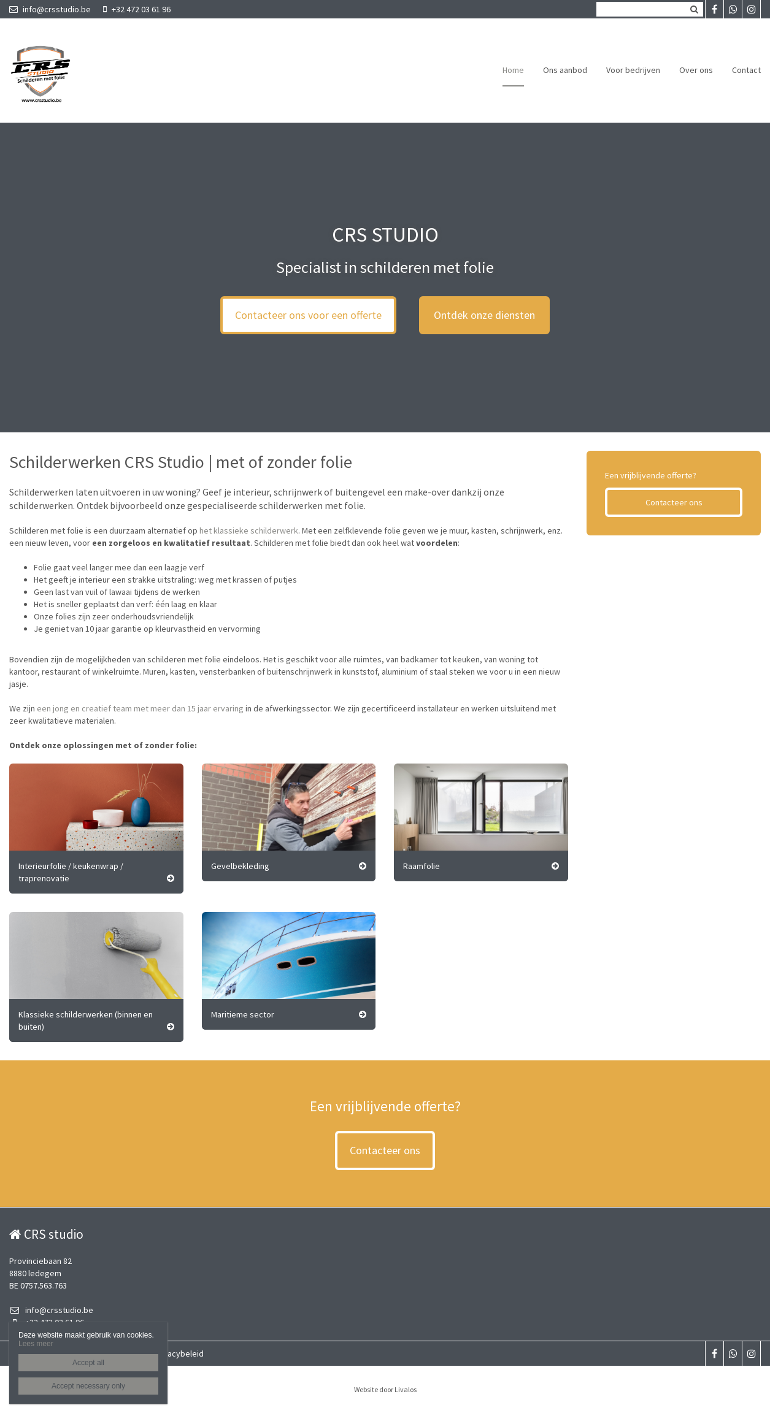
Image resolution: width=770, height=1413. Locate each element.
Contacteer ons (674, 502)
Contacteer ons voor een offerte (308, 315)
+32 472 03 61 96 (137, 9)
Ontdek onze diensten (484, 315)
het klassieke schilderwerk (248, 530)
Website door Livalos (385, 1389)
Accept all (88, 1362)
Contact (746, 69)
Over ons (696, 69)
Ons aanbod (565, 69)
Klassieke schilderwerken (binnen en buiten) (85, 1020)
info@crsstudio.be (50, 9)
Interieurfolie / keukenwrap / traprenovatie (70, 872)
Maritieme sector (242, 1014)
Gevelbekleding (240, 865)
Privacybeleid (178, 1353)
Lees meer (35, 1343)
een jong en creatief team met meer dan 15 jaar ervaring (140, 708)
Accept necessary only (88, 1386)
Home (513, 69)
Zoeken (694, 9)
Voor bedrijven (633, 69)
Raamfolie (421, 865)
